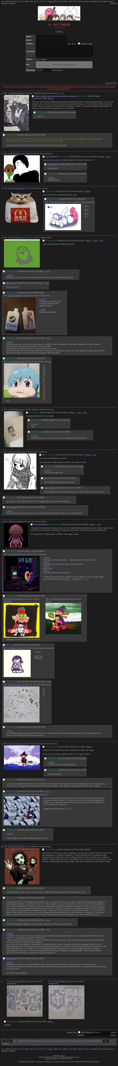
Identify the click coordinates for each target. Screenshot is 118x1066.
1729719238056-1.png (62, 983)
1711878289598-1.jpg (59, 601)
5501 (42, 960)
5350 (43, 598)
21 (78, 1043)
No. (41, 100)
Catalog (5, 1046)
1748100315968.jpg (16, 95)
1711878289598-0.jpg (17, 601)
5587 (84, 176)
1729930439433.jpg (16, 849)
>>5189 (37, 654)
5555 (42, 273)
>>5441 (34, 426)
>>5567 (48, 340)
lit (22, 1)
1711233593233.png (16, 556)
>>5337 (46, 573)
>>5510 (9, 836)
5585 (95, 159)
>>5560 (84, 415)
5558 (42, 295)
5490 (44, 1024)
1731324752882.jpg (16, 687)
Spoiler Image (86, 44)
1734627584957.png (16, 240)
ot (40, 1)
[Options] (113, 3)
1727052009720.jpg (16, 411)
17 (64, 1043)
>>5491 (9, 513)
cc (43, 1)
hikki (55, 1)
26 (97, 1043)
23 (86, 1043)
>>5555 (94, 243)
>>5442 (78, 415)
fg (11, 1)
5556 (41, 285)
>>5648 (93, 457)
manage (93, 1)
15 (57, 1043)
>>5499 (9, 936)
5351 (38, 647)
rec (60, 1)
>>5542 (9, 733)
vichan (63, 1058)
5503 (84, 761)
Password (89, 1035)
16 (60, 1043)
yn (3, 1)
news (66, 1)
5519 (42, 832)
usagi (105, 1)
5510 (42, 793)
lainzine (11, 3)
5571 (83, 201)
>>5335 (46, 564)
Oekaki (43, 61)
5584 (73, 114)
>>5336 (46, 568)
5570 (81, 193)
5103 (83, 749)
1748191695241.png (16, 156)
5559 (42, 500)
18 (68, 1043)
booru (110, 1)
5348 (42, 553)
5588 (43, 137)
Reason (81, 1037)
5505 (43, 782)
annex (86, 1)
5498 (42, 900)
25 (93, 1043)
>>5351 (98, 526)
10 (38, 1043)
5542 (43, 684)
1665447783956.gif (16, 524)
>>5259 (46, 560)
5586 (84, 166)
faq (75, 1)
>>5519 (47, 793)
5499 (42, 922)
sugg (50, 1)
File (37, 61)
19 (71, 1043)
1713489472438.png (16, 650)
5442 (68, 422)
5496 (81, 852)
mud (100, 1)
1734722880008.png (16, 298)
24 (89, 1043)
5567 (43, 360)
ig (34, 1)
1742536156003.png (16, 190)
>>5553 (9, 277)
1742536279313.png (57, 204)
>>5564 (100, 243)
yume (15, 1)
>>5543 (48, 684)
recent (80, 1)
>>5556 (42, 312)
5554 (73, 480)
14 (53, 1043)
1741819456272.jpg (16, 364)
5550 (81, 469)
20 (75, 1043)
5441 (66, 415)
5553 (82, 243)
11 (42, 1043)
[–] (2, 95)
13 (49, 1043)
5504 (84, 772)
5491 (81, 457)
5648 (43, 509)
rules (71, 1)
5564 (43, 340)
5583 (44, 100)
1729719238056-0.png (20, 983)
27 (100, 1043)
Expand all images (111, 85)
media (27, 1)
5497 (42, 890)
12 (46, 1043)
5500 (42, 932)
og (31, 1)
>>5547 (47, 473)
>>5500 (47, 922)
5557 (80, 490)
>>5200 (51, 764)
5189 (86, 527)
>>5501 (47, 932)
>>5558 (47, 273)
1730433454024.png (16, 797)
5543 (43, 729)
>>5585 (51, 180)
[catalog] (58, 31)
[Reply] (51, 100)
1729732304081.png (16, 454)
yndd (7, 1)
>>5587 (107, 159)
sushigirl (4, 3)
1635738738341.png (16, 746)
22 (82, 1043)
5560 (67, 434)
